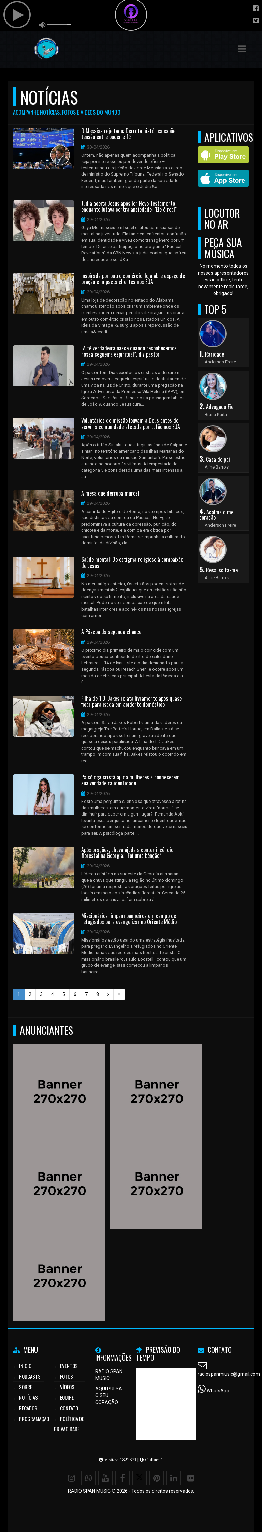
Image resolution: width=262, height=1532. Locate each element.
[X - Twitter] (139, 1478)
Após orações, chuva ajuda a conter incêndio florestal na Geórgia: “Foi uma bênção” (127, 853)
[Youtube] (105, 1478)
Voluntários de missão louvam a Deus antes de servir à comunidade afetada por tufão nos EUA (130, 424)
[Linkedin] (173, 1478)
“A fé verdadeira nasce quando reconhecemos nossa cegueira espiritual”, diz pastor (129, 351)
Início (25, 1365)
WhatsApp (218, 1390)
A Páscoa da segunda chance (111, 632)
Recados (28, 1408)
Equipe (67, 1397)
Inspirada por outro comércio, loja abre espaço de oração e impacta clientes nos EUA (133, 279)
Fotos (66, 1376)
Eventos (69, 1365)
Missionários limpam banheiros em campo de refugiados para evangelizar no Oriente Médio (129, 919)
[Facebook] (122, 1478)
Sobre (25, 1387)
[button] (242, 49)
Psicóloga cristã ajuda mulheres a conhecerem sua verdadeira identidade (130, 780)
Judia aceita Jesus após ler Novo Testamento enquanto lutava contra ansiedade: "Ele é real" (129, 206)
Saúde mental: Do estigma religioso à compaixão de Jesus (132, 563)
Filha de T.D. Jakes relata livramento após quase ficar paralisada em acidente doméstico (131, 702)
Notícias (28, 1397)
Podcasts (30, 1376)
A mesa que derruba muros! (110, 493)
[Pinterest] (156, 1478)
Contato (69, 1408)
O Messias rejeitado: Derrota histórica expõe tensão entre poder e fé (128, 134)
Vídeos (67, 1387)
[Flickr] (191, 1478)
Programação (34, 1418)
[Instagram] (71, 1478)
